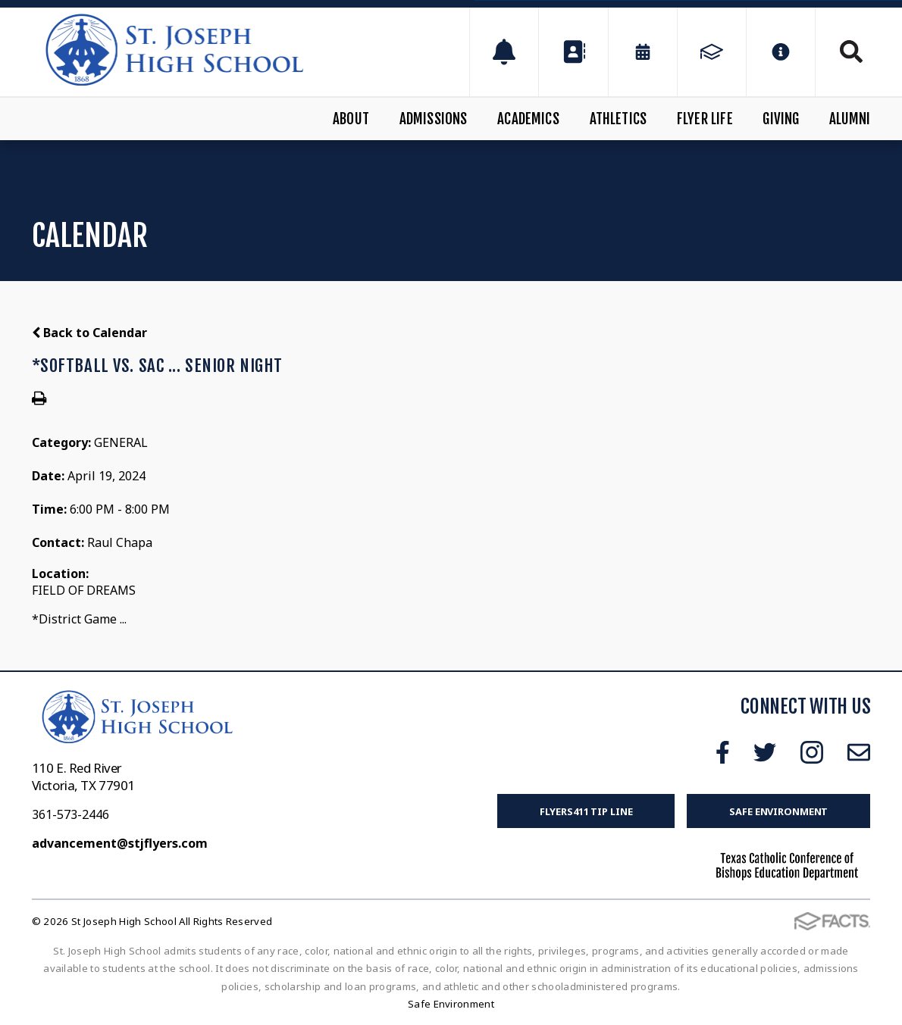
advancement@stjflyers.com (120, 843)
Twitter (764, 752)
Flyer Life (705, 119)
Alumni (849, 119)
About (351, 119)
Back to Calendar (89, 332)
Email (858, 752)
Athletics (618, 119)
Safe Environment (778, 811)
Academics (528, 119)
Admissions (433, 119)
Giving (781, 119)
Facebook (723, 752)
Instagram (811, 752)
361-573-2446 (70, 814)
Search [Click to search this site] (851, 51)
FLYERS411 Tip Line (586, 811)
